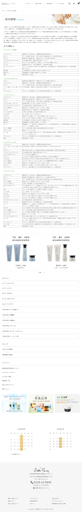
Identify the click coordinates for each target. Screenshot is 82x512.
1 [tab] (38, 272)
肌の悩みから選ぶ (7, 355)
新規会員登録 (33, 501)
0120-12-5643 (41, 482)
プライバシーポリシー (57, 501)
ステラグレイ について (8, 372)
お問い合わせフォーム (41, 488)
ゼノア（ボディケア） (8, 299)
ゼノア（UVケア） (7, 293)
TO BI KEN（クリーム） (9, 326)
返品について (11, 501)
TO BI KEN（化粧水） (8, 320)
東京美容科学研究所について (10, 368)
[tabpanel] (21, 252)
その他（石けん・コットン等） (10, 336)
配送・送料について (13, 498)
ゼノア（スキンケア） (8, 283)
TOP (3, 10)
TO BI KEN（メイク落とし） (10, 309)
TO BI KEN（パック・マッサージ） (12, 331)
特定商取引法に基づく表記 (59, 503)
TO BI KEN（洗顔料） (8, 315)
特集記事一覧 (6, 381)
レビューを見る (60, 3)
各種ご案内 (49, 3)
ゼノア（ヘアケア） (8, 304)
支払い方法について (8, 385)
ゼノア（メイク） (7, 288)
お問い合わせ (55, 498)
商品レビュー (6, 389)
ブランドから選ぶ (7, 349)
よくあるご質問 (6, 376)
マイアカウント (34, 498)
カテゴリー (28, 3)
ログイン (32, 503)
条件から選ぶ (38, 3)
